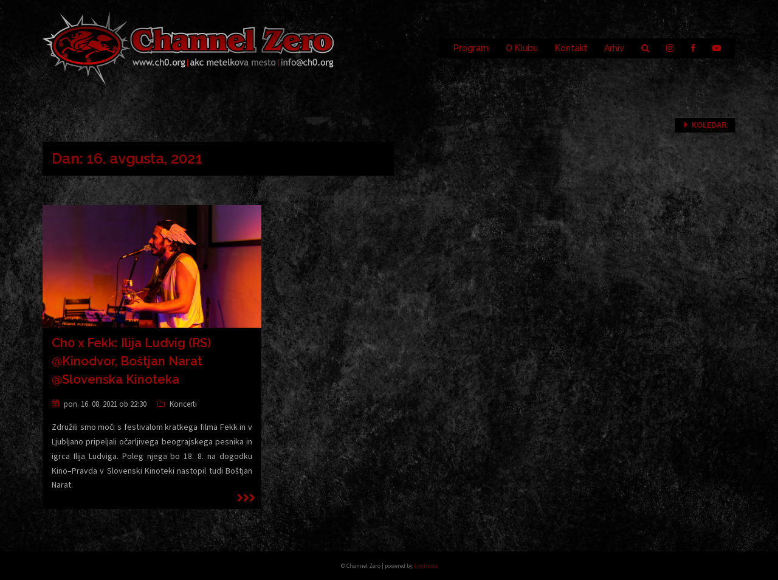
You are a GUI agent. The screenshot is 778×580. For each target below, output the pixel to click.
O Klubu (522, 48)
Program (471, 48)
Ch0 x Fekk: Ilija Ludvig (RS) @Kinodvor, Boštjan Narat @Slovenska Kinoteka (131, 361)
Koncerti (183, 404)
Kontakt (571, 48)
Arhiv (614, 48)
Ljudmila (426, 566)
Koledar (709, 124)
